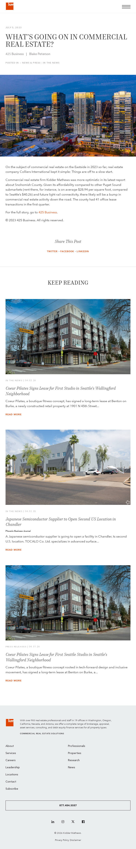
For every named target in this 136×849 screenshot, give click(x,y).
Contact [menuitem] (11, 782)
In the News (51, 63)
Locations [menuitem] (12, 774)
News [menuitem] (71, 767)
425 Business (48, 212)
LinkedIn (83, 251)
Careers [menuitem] (11, 760)
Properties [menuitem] (74, 753)
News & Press (31, 63)
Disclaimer (75, 840)
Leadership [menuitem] (13, 767)
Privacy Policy (62, 840)
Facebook (67, 251)
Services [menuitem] (11, 753)
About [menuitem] (10, 746)
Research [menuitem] (74, 760)
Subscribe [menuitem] (12, 789)
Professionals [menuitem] (76, 746)
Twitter (52, 251)
